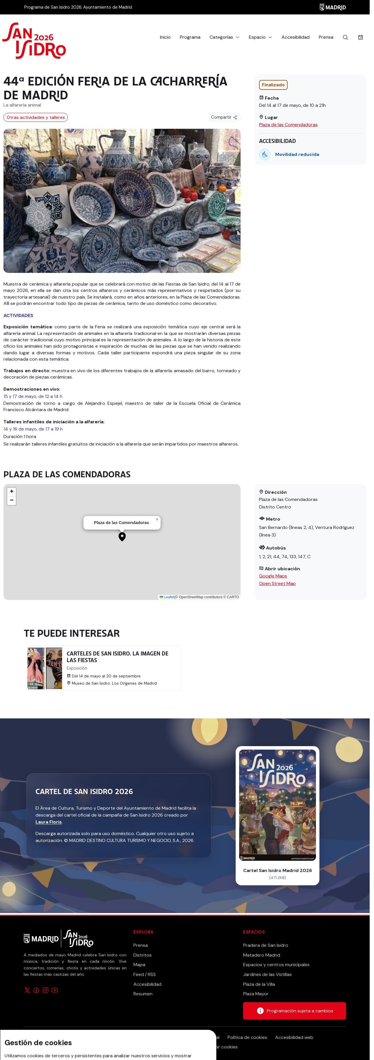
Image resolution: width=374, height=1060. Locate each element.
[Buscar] (345, 37)
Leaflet (167, 597)
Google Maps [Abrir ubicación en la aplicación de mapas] (273, 576)
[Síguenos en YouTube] (54, 990)
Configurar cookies (218, 1047)
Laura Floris (49, 822)
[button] (224, 37)
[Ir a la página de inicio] (34, 37)
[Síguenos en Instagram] (45, 990)
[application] (122, 542)
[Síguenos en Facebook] (36, 990)
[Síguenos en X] (27, 990)
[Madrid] (333, 7)
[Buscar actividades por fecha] (360, 37)
